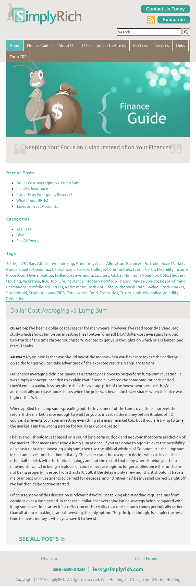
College (98, 269)
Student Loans (42, 292)
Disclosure (50, 558)
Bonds (11, 269)
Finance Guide (39, 45)
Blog (20, 234)
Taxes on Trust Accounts (37, 206)
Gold (164, 274)
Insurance (31, 280)
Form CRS (18, 56)
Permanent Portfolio (24, 286)
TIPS (61, 292)
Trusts (125, 292)
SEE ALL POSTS (39, 538)
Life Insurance (71, 280)
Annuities (84, 263)
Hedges (177, 274)
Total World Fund (82, 292)
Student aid (16, 292)
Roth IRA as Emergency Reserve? (44, 194)
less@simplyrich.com (118, 569)
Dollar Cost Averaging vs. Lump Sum (47, 182)
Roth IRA (96, 286)
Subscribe (174, 19)
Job (53, 280)
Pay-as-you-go (145, 280)
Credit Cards (144, 269)
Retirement (75, 286)
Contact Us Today (165, 8)
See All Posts (27, 240)
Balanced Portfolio (143, 263)
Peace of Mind (173, 280)
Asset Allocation (109, 263)
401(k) (12, 263)
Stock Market (172, 286)
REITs (58, 286)
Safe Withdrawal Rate (125, 286)
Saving (152, 286)
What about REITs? (32, 200)
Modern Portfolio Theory (108, 280)
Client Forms (146, 558)
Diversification (40, 274)
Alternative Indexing (55, 263)
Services (162, 45)
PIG (48, 286)
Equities (102, 274)
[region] (98, 99)
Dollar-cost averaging (74, 274)
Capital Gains (63, 269)
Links (180, 45)
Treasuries (109, 292)
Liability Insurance (32, 188)
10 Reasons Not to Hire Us (103, 45)
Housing (13, 280)
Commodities (119, 269)
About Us (66, 45)
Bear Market (172, 263)
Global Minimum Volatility (134, 274)
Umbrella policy (147, 292)
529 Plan (27, 263)
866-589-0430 (69, 569)
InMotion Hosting (165, 579)
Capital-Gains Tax (34, 269)
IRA (45, 280)
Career (83, 269)
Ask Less (140, 45)
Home (15, 45)
